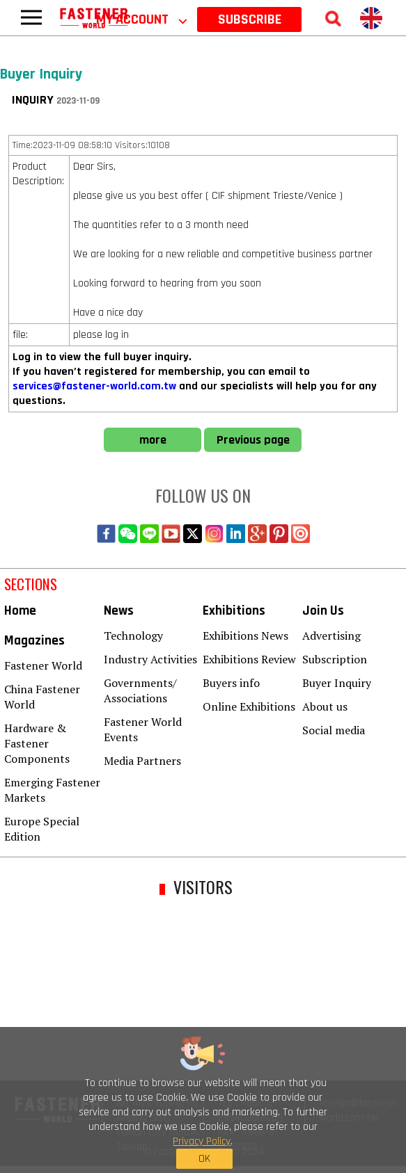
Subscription (334, 659)
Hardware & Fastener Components (37, 743)
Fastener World (43, 665)
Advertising (331, 635)
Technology (133, 635)
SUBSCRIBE (249, 19)
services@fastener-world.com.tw (94, 386)
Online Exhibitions (249, 706)
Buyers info (231, 682)
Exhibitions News (245, 635)
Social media (333, 730)
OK (204, 1158)
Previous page (253, 440)
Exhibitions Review (249, 659)
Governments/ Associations (140, 690)
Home (20, 611)
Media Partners (142, 760)
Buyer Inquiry (336, 682)
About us (325, 706)
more (152, 440)
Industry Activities (150, 659)
